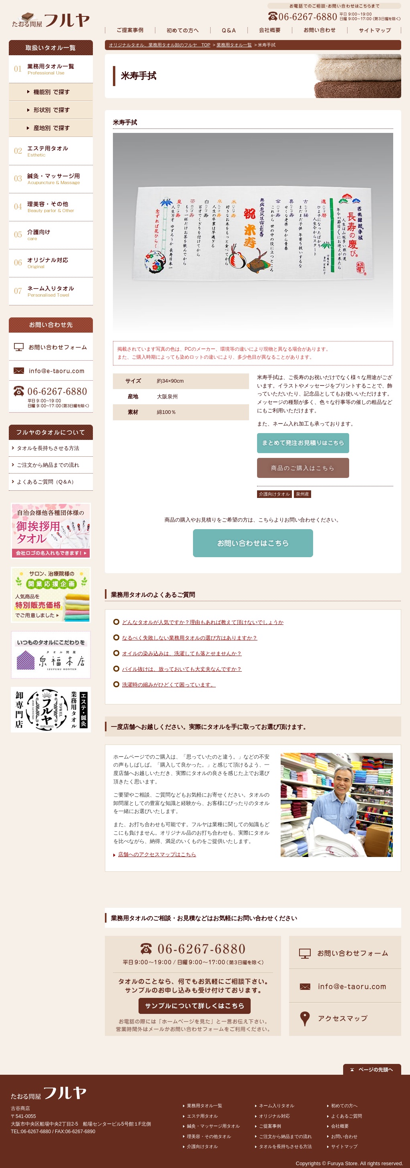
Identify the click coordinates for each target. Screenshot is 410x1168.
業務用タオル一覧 (234, 44)
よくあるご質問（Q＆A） (46, 482)
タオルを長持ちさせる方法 (48, 448)
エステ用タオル (202, 1116)
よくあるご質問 (346, 1116)
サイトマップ (344, 1146)
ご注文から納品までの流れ (48, 465)
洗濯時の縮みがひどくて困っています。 (169, 685)
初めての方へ (344, 1105)
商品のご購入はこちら (303, 468)
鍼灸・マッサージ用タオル (213, 1126)
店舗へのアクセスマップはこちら (157, 854)
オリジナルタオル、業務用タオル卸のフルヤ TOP (159, 44)
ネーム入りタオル (276, 1105)
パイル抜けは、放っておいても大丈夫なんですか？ (182, 669)
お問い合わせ (344, 1136)
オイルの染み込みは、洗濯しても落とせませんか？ (182, 653)
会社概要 (340, 1126)
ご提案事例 (270, 1126)
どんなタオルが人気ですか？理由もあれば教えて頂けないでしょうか (202, 622)
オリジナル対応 (274, 1116)
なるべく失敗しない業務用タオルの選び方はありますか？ (189, 638)
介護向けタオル (202, 1146)
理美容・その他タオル (209, 1136)
